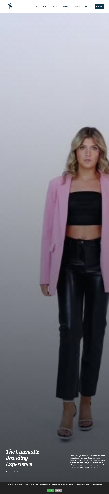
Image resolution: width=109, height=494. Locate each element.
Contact (88, 6)
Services (54, 6)
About (44, 6)
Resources (77, 6)
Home (35, 6)
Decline (58, 490)
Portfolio (65, 6)
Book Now (99, 6)
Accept (50, 490)
